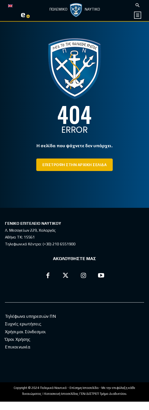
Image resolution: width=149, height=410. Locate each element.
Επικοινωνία (17, 355)
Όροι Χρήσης (17, 347)
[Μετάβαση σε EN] (10, 5)
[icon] (137, 15)
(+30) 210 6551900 (58, 244)
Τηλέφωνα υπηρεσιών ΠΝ (30, 324)
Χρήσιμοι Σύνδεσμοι (25, 340)
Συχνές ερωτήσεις (23, 332)
